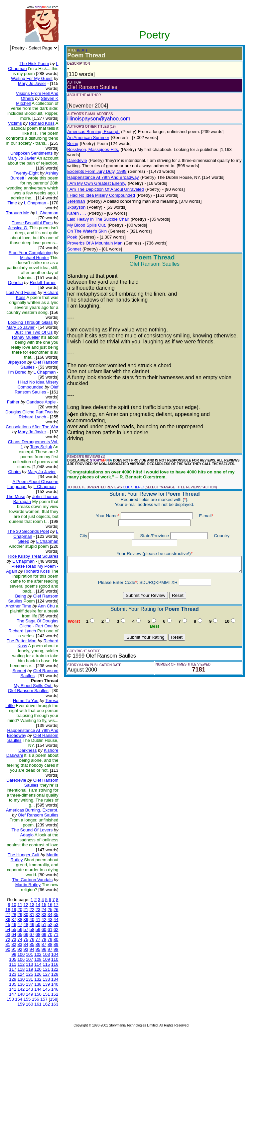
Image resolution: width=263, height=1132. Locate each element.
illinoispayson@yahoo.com (93, 118)
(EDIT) (76, 50)
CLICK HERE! (127, 470)
